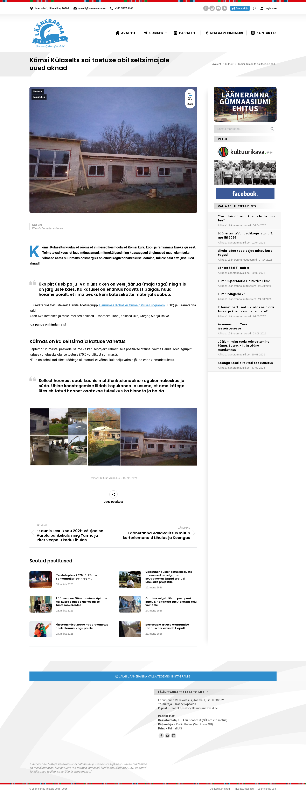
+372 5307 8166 (124, 8)
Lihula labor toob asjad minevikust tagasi (245, 253)
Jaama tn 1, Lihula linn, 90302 (52, 8)
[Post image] (40, 579)
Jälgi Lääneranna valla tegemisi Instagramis (153, 676)
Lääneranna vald (267, 788)
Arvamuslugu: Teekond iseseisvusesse (236, 326)
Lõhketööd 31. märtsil (234, 268)
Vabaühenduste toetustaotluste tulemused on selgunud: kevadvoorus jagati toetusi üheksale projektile (168, 577)
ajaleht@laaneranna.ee (91, 8)
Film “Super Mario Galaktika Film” (244, 281)
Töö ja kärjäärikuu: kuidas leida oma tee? (246, 218)
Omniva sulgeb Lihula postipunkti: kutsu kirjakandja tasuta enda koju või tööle (171, 602)
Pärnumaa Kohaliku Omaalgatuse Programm (132, 305)
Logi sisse (268, 8)
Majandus (39, 97)
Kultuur (37, 91)
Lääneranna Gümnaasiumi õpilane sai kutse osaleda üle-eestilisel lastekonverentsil (81, 602)
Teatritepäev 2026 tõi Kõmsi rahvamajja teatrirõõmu (76, 577)
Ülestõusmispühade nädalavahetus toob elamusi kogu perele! (82, 626)
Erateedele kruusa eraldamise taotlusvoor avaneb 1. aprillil (167, 626)
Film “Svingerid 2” (231, 294)
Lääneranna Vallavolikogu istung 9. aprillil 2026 (245, 235)
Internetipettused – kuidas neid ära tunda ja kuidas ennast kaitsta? (246, 309)
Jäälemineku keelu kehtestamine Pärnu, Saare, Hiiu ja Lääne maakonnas (243, 346)
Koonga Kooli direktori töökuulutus (245, 363)
